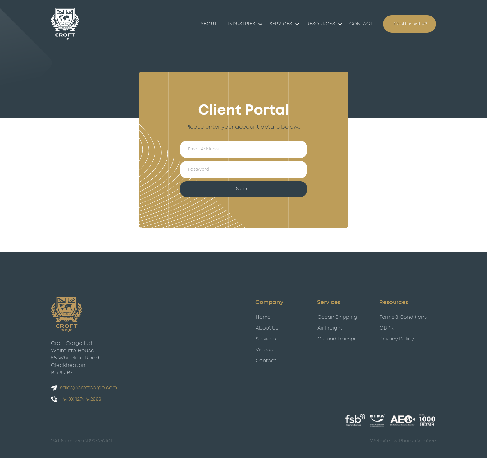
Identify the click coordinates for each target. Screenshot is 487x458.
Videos (264, 349)
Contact (266, 360)
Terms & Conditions (403, 317)
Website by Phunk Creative (403, 440)
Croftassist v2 (410, 23)
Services (281, 23)
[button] (243, 23)
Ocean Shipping (337, 317)
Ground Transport (339, 338)
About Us (267, 328)
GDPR (387, 328)
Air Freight (329, 328)
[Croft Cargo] (65, 23)
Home (263, 317)
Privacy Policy (397, 338)
